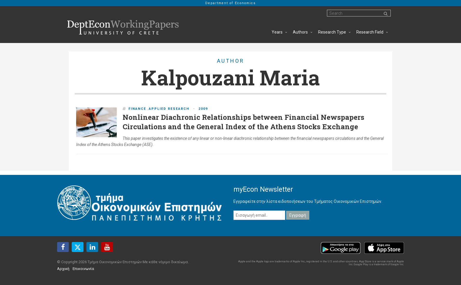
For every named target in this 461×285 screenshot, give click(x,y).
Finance (137, 109)
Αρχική (63, 268)
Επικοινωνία (83, 268)
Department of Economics (230, 3)
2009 (203, 109)
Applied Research (169, 109)
